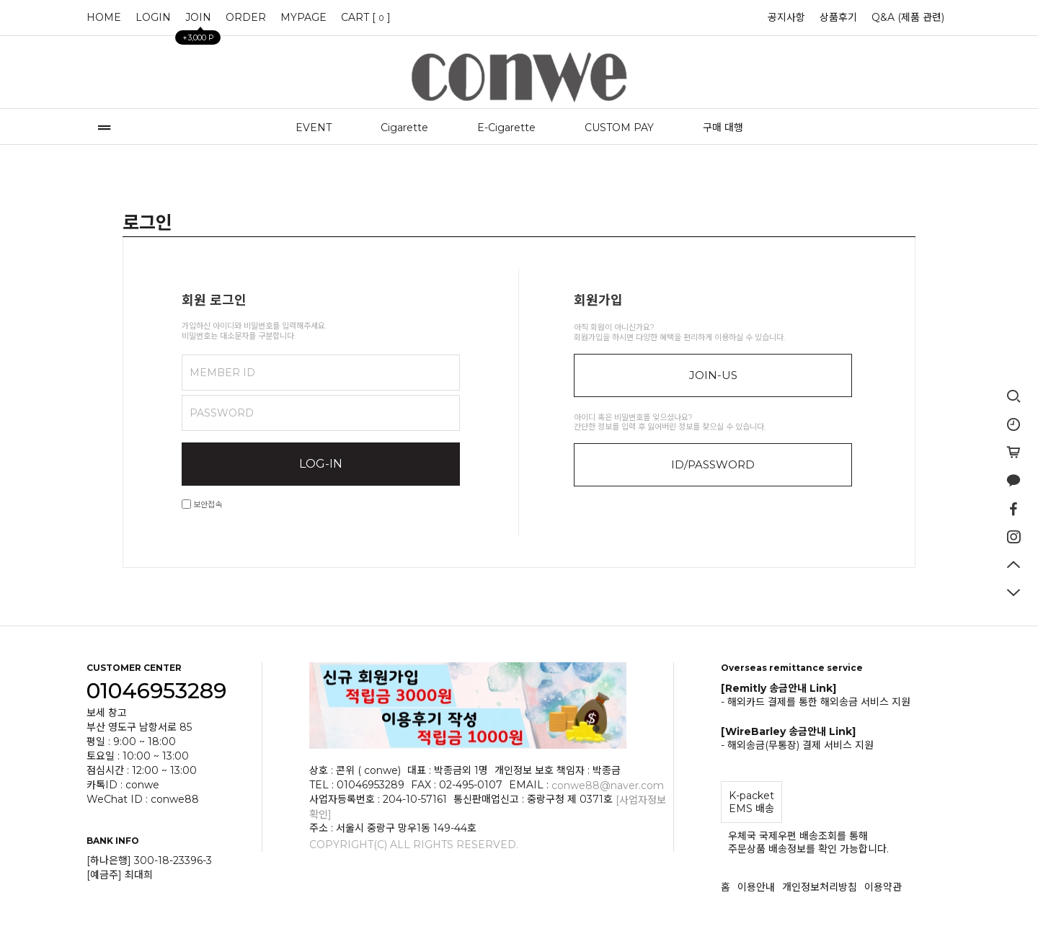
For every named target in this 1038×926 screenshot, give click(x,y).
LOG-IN (320, 464)
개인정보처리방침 (819, 887)
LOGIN (153, 17)
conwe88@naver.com (607, 785)
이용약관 (883, 887)
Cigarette (404, 127)
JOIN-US (713, 375)
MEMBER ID (222, 372)
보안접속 (202, 504)
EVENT (314, 127)
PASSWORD (222, 412)
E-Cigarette (506, 127)
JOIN (198, 21)
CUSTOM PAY (619, 127)
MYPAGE (303, 17)
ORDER (246, 17)
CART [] (366, 17)
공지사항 (786, 17)
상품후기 (838, 17)
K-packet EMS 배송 (751, 802)
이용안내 (756, 887)
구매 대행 (723, 127)
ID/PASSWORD (713, 464)
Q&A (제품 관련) (907, 17)
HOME (103, 17)
